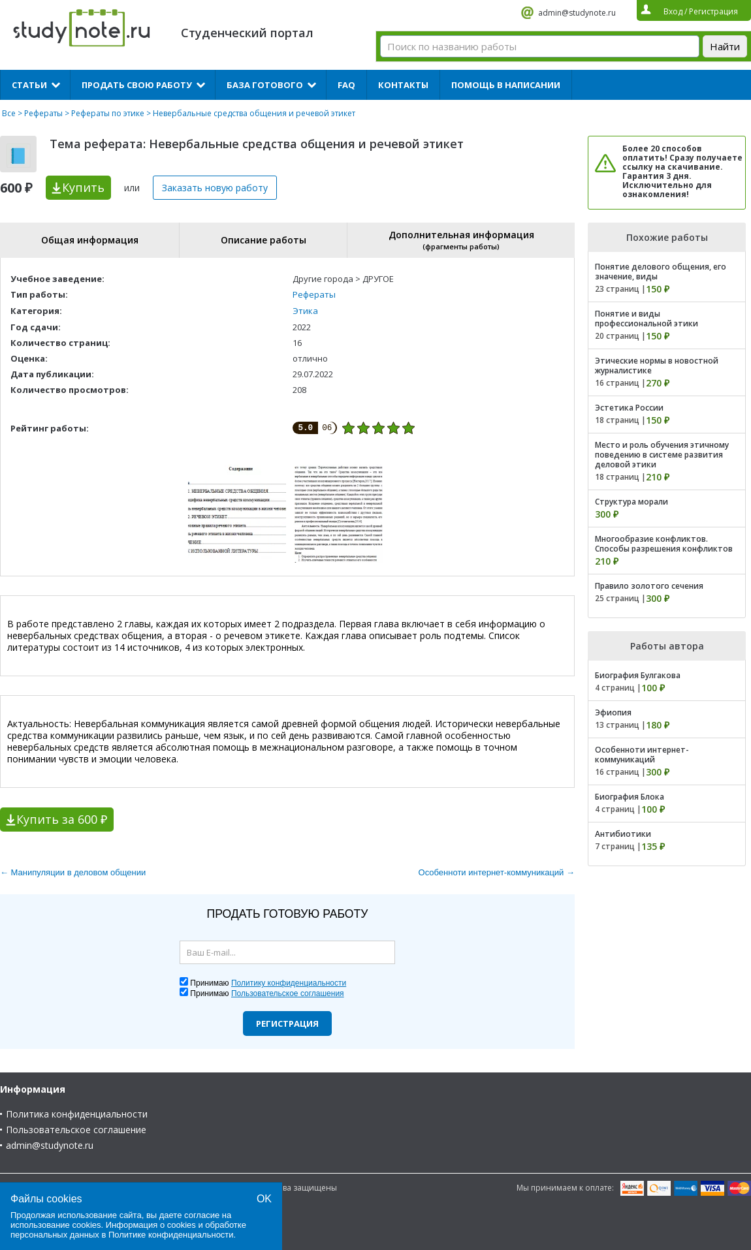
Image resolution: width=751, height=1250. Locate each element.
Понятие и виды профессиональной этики (646, 318)
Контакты (403, 85)
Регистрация (287, 1023)
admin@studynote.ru (577, 12)
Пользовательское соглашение (76, 1129)
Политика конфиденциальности (77, 1114)
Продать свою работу (137, 85)
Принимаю (268, 983)
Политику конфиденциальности (288, 983)
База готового (265, 85)
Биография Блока (629, 796)
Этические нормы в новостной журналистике (656, 365)
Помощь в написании (505, 85)
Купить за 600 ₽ (61, 819)
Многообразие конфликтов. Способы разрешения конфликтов (664, 543)
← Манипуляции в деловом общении (73, 872)
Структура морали (631, 501)
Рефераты (43, 113)
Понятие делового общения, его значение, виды (660, 271)
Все (9, 113)
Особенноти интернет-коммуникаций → (497, 872)
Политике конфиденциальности (171, 1235)
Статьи (29, 85)
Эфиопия (613, 712)
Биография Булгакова (637, 675)
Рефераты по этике (107, 113)
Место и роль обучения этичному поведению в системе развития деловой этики (662, 454)
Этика (305, 311)
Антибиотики (623, 833)
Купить (83, 187)
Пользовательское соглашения (287, 993)
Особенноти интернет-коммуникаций (642, 754)
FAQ (346, 85)
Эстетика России (629, 407)
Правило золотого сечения (649, 585)
